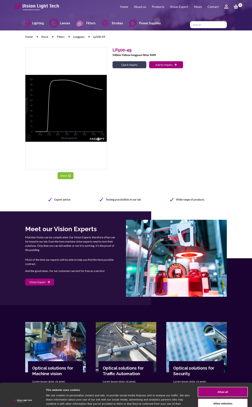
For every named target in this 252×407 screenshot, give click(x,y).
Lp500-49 (99, 36)
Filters (86, 23)
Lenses (60, 23)
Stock (44, 36)
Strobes (112, 23)
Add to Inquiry (166, 64)
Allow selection (222, 381)
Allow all (223, 369)
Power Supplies (145, 23)
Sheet (65, 175)
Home (124, 7)
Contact (213, 7)
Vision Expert (179, 7)
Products (158, 7)
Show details (184, 400)
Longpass (79, 36)
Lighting (34, 23)
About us (140, 7)
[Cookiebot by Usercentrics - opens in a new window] (22, 400)
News (198, 7)
